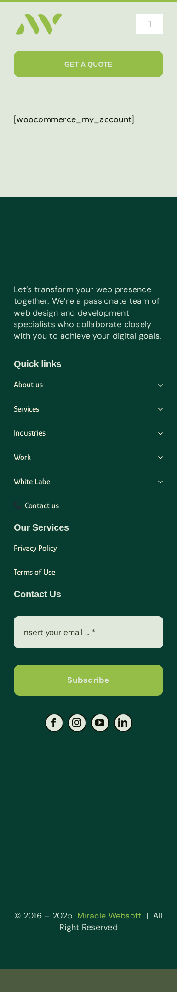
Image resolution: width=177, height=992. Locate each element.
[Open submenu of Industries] (158, 433)
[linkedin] (123, 723)
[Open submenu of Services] (158, 409)
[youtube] (100, 723)
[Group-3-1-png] (89, 850)
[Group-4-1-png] (89, 740)
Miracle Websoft (109, 915)
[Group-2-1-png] (89, 795)
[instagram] (77, 723)
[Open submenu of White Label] (158, 482)
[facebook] (54, 723)
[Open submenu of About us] (158, 385)
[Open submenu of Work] (158, 457)
